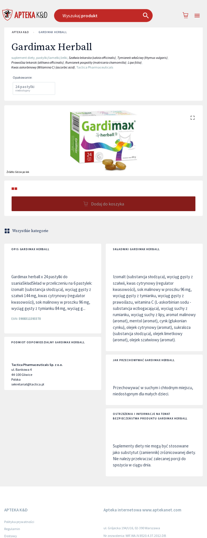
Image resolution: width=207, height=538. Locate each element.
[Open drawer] (197, 15)
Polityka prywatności (19, 522)
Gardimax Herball (52, 32)
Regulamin (12, 529)
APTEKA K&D (20, 32)
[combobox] (103, 15)
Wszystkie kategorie (27, 230)
